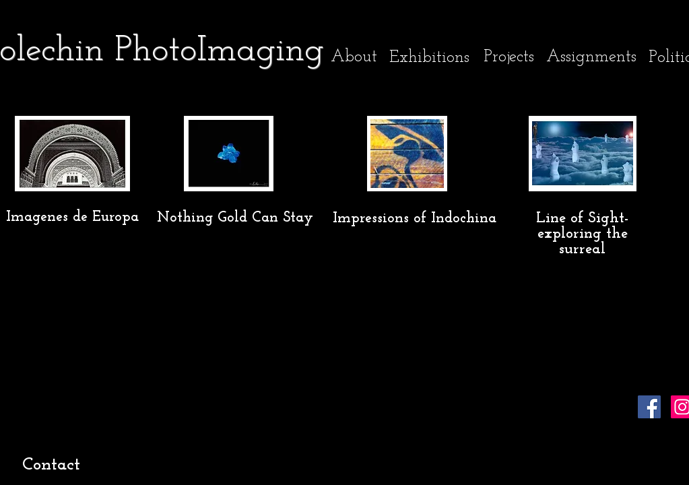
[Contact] (51, 465)
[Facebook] (649, 406)
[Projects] (509, 56)
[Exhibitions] (429, 57)
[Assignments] (591, 57)
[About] (354, 57)
